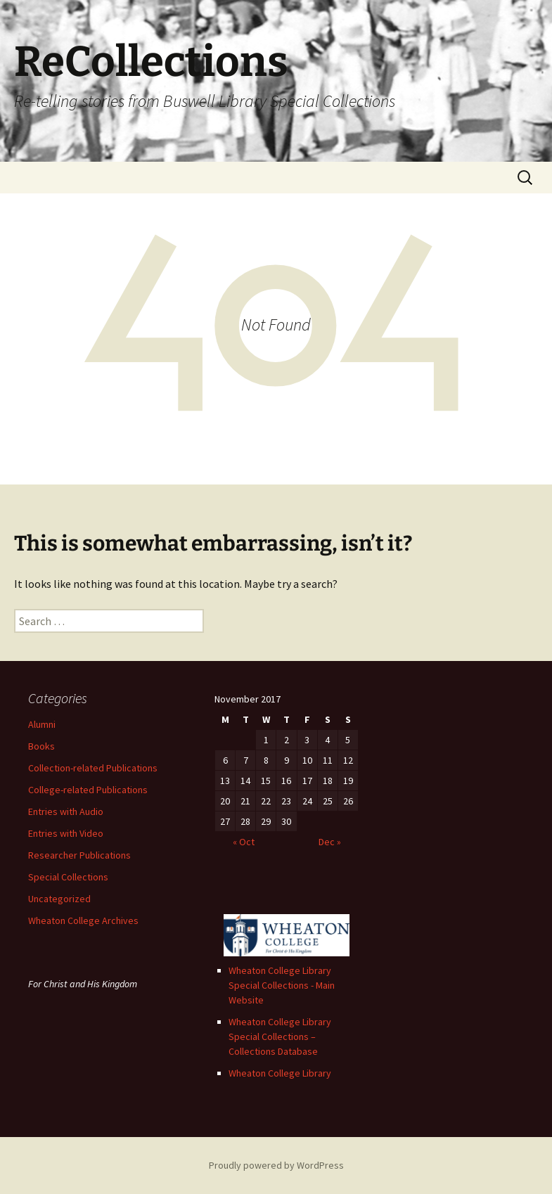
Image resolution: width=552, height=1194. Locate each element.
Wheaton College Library (280, 1073)
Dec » (330, 841)
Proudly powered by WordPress (276, 1165)
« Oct (244, 841)
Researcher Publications (79, 855)
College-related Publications (88, 789)
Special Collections (68, 877)
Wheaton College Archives (83, 920)
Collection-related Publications (93, 768)
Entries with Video (65, 833)
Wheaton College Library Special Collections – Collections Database (280, 1036)
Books (41, 746)
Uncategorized (59, 898)
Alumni (42, 724)
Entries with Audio (65, 811)
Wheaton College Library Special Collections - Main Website (282, 985)
